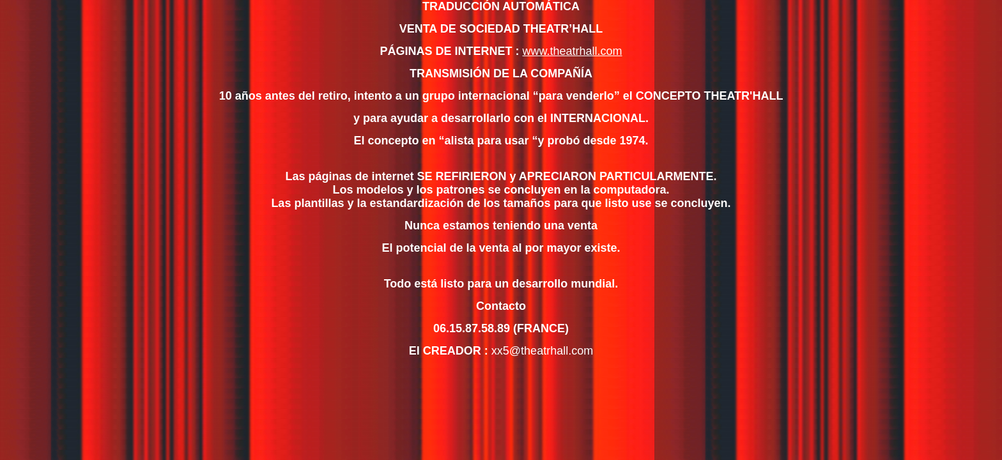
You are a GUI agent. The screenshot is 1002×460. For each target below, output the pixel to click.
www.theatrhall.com (572, 51)
